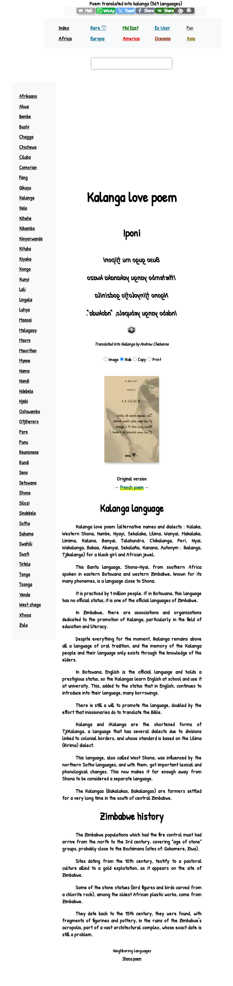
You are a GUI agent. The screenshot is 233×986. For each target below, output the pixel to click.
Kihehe (25, 218)
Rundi (24, 462)
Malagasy (28, 330)
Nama (24, 370)
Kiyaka (25, 259)
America (131, 38)
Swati (24, 554)
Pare (23, 431)
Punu (23, 442)
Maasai (25, 320)
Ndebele (26, 391)
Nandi (24, 380)
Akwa (24, 106)
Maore (24, 340)
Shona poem (131, 958)
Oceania (163, 38)
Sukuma (26, 533)
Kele (23, 208)
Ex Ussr (162, 27)
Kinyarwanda (30, 238)
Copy (139, 359)
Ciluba (25, 157)
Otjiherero (29, 421)
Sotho (24, 523)
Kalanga (26, 197)
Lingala (25, 299)
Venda (24, 594)
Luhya (24, 309)
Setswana (27, 482)
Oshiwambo (29, 411)
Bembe (25, 116)
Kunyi (24, 279)
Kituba (25, 248)
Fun (190, 27)
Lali (22, 289)
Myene (24, 360)
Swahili (25, 543)
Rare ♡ (98, 27)
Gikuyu (25, 187)
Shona (24, 492)
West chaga (30, 604)
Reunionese (29, 452)
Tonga (24, 574)
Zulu (23, 625)
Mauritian (27, 350)
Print (154, 359)
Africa (65, 38)
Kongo (25, 269)
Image (111, 359)
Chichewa (27, 147)
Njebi (23, 401)
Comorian (28, 167)
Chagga (26, 136)
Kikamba (27, 228)
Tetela (24, 564)
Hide (125, 359)
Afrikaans (28, 96)
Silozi (24, 503)
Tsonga (25, 584)
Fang (23, 177)
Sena (23, 472)
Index (64, 27)
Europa (97, 38)
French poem (132, 487)
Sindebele (27, 513)
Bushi (24, 126)
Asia (191, 38)
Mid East (130, 27)
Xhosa (25, 615)
